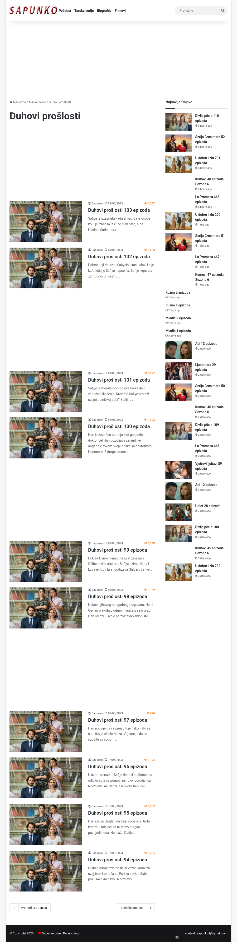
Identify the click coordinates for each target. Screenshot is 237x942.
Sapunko (97, 203)
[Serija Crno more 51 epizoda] (178, 242)
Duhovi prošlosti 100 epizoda (119, 426)
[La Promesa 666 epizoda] (178, 450)
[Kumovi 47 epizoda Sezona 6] (178, 279)
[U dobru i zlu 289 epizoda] (178, 572)
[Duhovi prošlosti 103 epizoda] (46, 221)
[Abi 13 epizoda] (178, 350)
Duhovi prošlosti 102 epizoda (119, 256)
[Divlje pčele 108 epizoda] (178, 533)
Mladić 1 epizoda (178, 331)
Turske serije (84, 11)
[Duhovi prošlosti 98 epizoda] (46, 607)
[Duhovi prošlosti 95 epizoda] (46, 824)
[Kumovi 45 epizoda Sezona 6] (178, 553)
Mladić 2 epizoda (178, 318)
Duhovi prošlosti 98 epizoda (117, 596)
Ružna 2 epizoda (177, 292)
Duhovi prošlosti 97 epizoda (117, 720)
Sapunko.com (51, 933)
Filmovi (120, 11)
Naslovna (18, 102)
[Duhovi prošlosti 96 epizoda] (46, 777)
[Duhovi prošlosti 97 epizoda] (46, 731)
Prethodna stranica (30, 908)
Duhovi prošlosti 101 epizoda (119, 380)
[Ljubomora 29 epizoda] (178, 371)
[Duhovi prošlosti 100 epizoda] (46, 437)
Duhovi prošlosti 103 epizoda (119, 210)
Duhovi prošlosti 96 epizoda (117, 766)
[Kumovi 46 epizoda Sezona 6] (178, 412)
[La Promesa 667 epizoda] (178, 261)
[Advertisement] (118, 59)
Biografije (104, 11)
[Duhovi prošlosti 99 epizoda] (46, 561)
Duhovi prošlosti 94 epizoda (117, 860)
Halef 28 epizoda (207, 506)
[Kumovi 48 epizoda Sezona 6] (178, 184)
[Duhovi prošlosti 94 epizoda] (46, 871)
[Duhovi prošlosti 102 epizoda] (46, 268)
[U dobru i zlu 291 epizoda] (178, 164)
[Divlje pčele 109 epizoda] (178, 431)
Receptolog (70, 933)
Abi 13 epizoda (206, 344)
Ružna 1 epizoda (177, 305)
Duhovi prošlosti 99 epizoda (117, 550)
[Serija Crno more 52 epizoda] (178, 143)
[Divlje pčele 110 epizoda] (178, 122)
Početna (65, 11)
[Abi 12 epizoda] (178, 491)
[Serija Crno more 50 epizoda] (178, 392)
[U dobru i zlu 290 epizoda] (178, 221)
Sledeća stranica (136, 908)
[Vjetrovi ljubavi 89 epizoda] (178, 470)
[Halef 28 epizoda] (178, 512)
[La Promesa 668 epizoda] (178, 201)
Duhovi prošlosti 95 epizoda (117, 813)
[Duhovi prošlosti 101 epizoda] (46, 391)
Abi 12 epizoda (206, 485)
